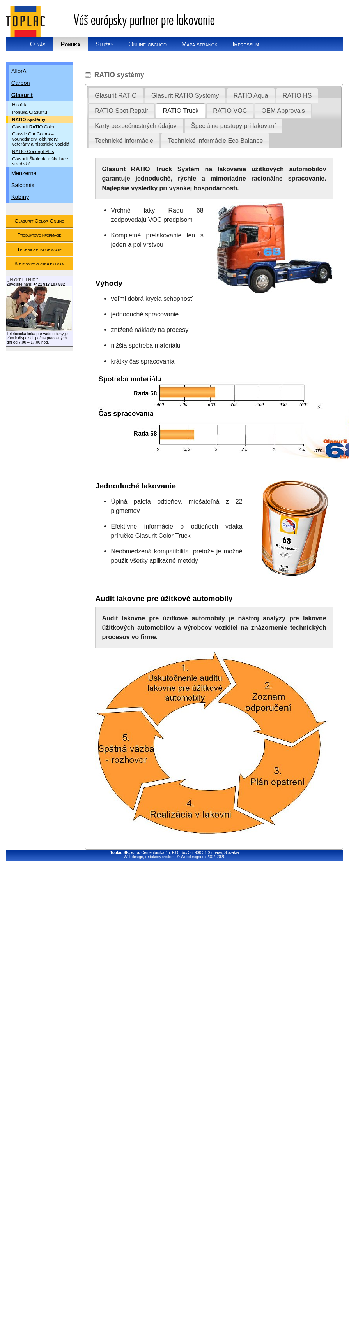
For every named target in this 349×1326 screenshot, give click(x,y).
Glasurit (22, 95)
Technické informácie (39, 249)
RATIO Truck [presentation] (180, 110)
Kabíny (20, 197)
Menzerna (24, 173)
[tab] (115, 95)
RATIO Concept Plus (33, 151)
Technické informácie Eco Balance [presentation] (215, 140)
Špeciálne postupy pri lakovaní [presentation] (233, 125)
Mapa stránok (199, 43)
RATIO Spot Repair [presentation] (121, 110)
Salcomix (22, 185)
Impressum (245, 43)
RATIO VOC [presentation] (230, 110)
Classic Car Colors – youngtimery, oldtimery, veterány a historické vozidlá (40, 138)
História (20, 104)
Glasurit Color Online (39, 221)
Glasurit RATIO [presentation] (115, 95)
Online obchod (147, 43)
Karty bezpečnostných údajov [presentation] (135, 125)
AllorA (19, 71)
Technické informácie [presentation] (124, 140)
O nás (38, 43)
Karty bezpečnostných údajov (39, 263)
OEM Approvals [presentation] (283, 110)
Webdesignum (193, 857)
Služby (104, 43)
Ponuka (70, 43)
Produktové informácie (39, 235)
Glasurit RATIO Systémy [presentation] (185, 95)
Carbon (20, 83)
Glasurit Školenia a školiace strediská (40, 161)
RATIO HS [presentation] (297, 95)
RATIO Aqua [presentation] (251, 95)
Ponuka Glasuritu (29, 111)
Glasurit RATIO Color (33, 126)
